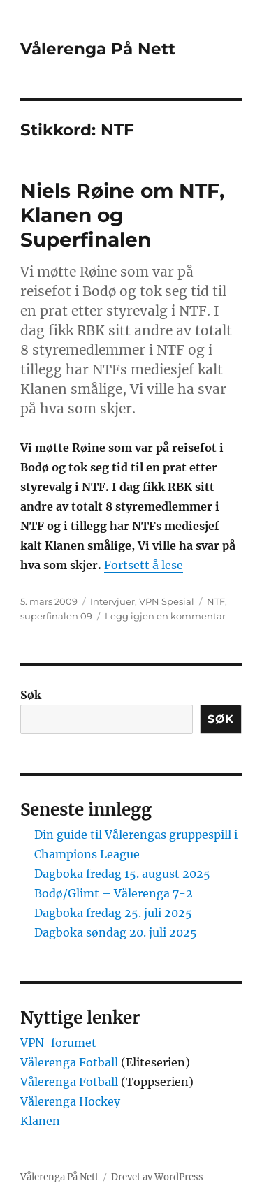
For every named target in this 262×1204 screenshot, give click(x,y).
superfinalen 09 (56, 616)
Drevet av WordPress (157, 1177)
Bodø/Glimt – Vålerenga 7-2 (113, 893)
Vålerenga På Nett (97, 49)
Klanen (40, 1121)
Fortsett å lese (143, 565)
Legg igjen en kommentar (165, 616)
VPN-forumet (58, 1043)
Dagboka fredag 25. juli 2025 (113, 913)
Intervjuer (112, 601)
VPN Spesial (166, 601)
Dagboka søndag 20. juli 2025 (115, 932)
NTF (216, 601)
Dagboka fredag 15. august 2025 (122, 874)
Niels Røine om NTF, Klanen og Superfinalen (122, 215)
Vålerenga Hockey (70, 1101)
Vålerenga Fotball (70, 1062)
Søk (30, 695)
